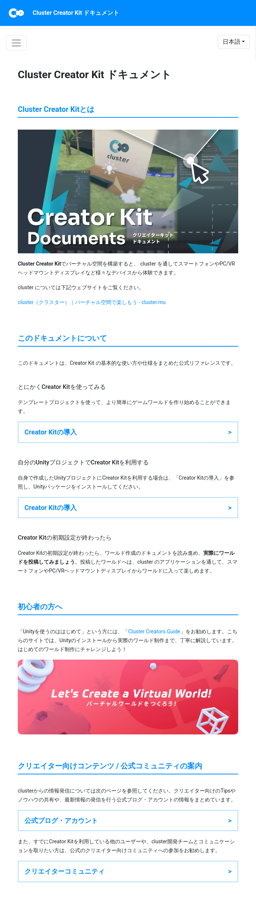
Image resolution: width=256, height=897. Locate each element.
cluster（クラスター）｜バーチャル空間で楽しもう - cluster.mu (92, 302)
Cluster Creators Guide (154, 631)
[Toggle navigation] (16, 43)
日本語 (231, 41)
